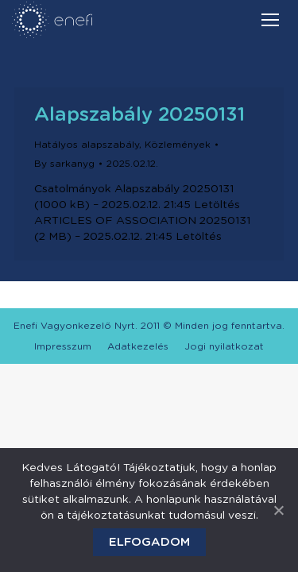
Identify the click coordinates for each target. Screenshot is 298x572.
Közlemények (178, 144)
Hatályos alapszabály (86, 144)
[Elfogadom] (278, 510)
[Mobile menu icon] (270, 20)
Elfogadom (149, 542)
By (64, 163)
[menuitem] (62, 346)
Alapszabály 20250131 (139, 115)
